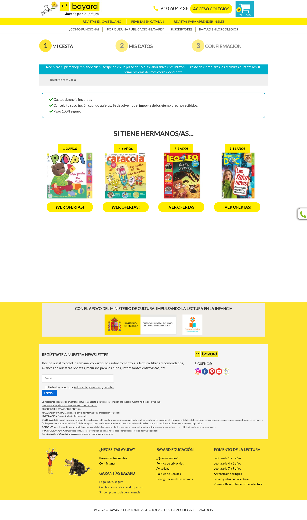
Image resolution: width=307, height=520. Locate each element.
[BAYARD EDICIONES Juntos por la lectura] (70, 9)
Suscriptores (181, 29)
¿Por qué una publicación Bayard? (135, 29)
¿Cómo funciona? (84, 29)
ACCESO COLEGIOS (211, 8)
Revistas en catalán (147, 21)
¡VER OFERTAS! (70, 207)
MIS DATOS (141, 46)
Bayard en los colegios (218, 29)
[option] (70, 178)
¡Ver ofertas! (126, 207)
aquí (156, 430)
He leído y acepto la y (78, 387)
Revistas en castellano (102, 21)
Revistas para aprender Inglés (199, 21)
